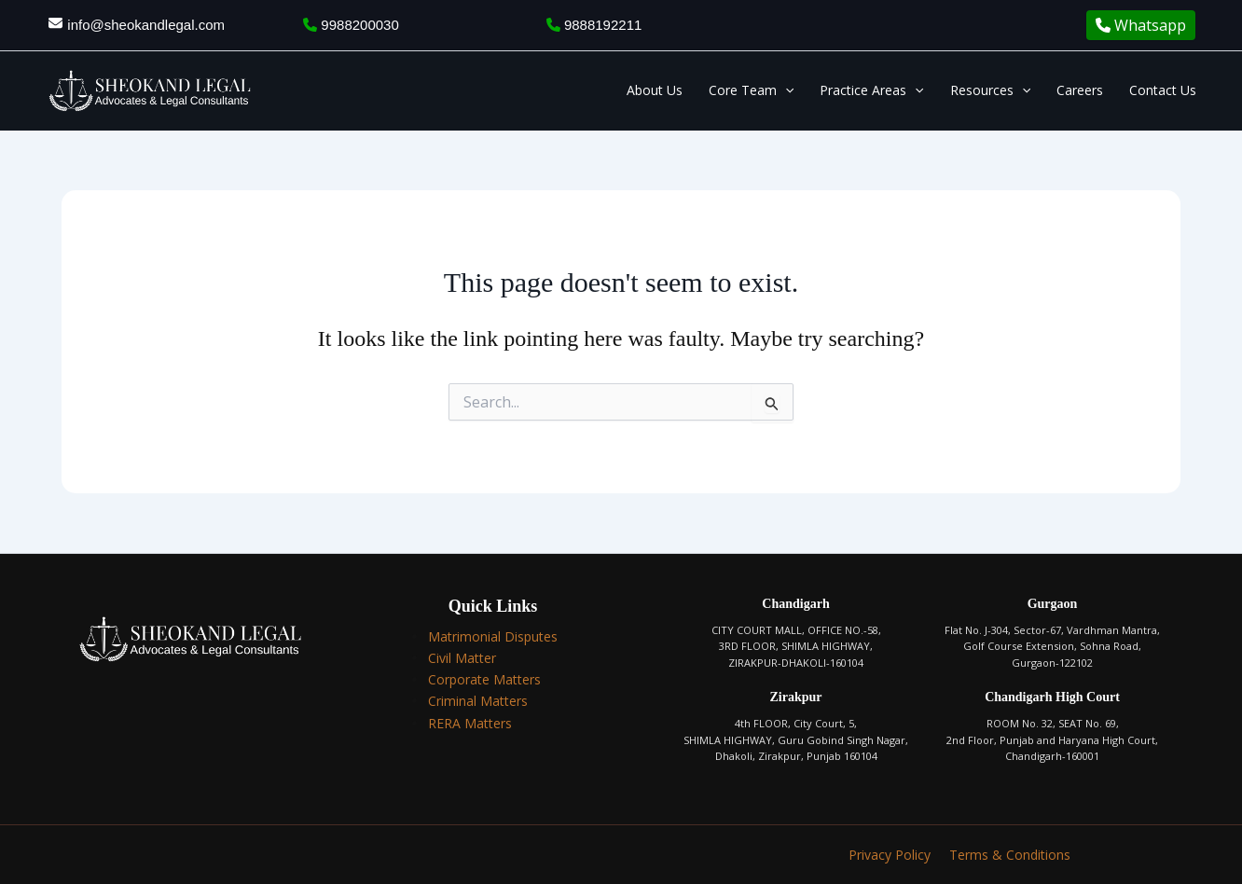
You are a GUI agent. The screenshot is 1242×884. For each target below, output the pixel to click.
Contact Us (1162, 90)
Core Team (751, 90)
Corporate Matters (484, 679)
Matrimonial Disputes (493, 636)
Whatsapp (1141, 25)
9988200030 (351, 25)
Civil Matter (462, 658)
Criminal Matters (478, 701)
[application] (785, 90)
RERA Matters (470, 723)
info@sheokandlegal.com (146, 25)
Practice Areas (871, 90)
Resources (990, 90)
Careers (1079, 90)
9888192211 (594, 25)
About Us (655, 90)
